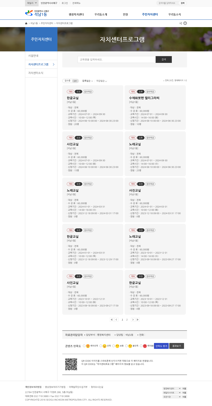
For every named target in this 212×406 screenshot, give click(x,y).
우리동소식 (174, 14)
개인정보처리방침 (33, 387)
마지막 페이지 (138, 320)
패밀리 (30, 3)
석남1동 (41, 12)
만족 (109, 345)
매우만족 (94, 345)
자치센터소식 (35, 72)
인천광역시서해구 (49, 3)
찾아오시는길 (97, 387)
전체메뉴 (76, 3)
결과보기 (176, 346)
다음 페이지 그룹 (133, 320)
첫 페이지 (112, 320)
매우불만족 (152, 345)
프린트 (185, 23)
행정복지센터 (76, 14)
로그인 (65, 3)
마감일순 (100, 81)
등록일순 (86, 81)
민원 (125, 14)
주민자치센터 (150, 14)
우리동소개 (101, 14)
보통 (122, 345)
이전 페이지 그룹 (116, 320)
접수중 (67, 81)
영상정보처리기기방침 (55, 387)
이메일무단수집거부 (78, 387)
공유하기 (181, 23)
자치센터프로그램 (38, 64)
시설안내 (33, 55)
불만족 (135, 345)
